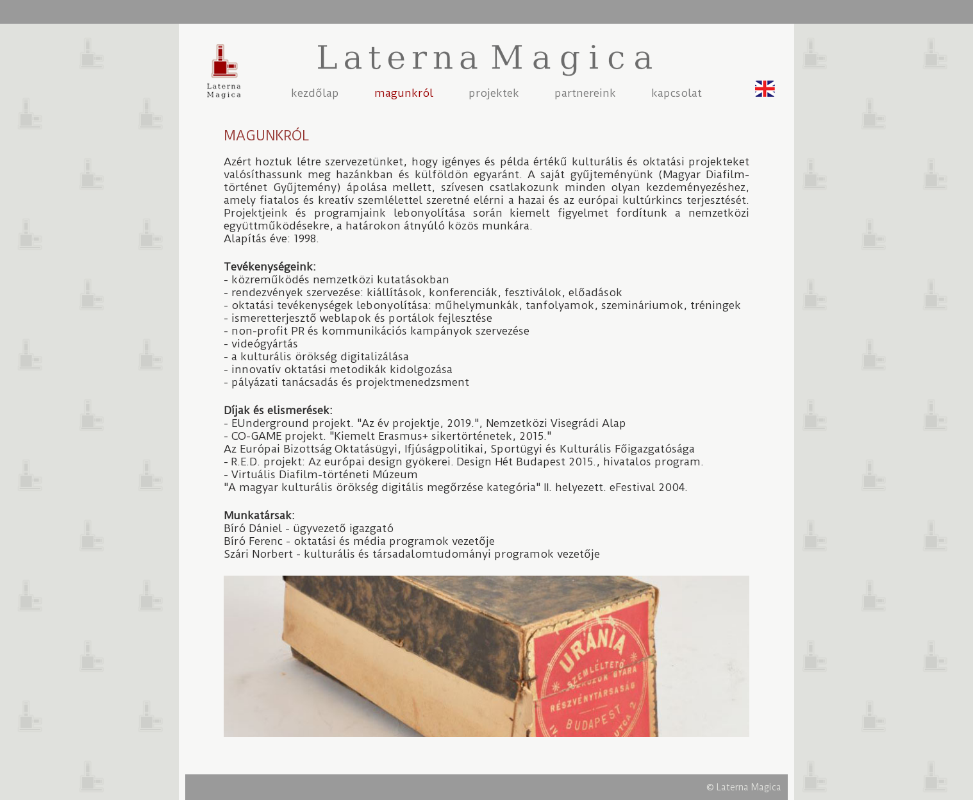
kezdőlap (315, 93)
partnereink (585, 93)
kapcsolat (676, 93)
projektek (494, 93)
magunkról (403, 93)
